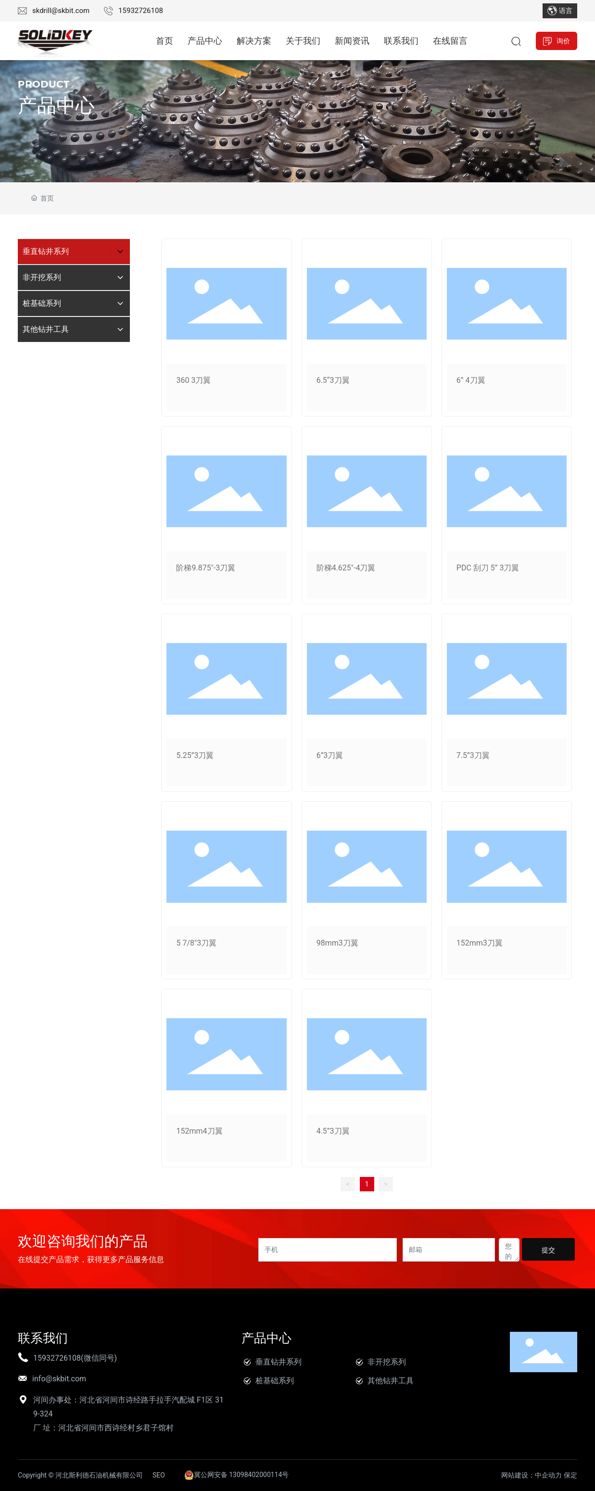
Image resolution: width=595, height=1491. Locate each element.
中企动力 (548, 1475)
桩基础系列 (274, 1380)
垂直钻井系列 (278, 1361)
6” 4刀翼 (470, 380)
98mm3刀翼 (337, 943)
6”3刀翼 (329, 755)
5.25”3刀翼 (195, 755)
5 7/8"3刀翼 (196, 943)
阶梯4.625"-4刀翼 (346, 567)
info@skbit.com (59, 1378)
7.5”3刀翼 (473, 755)
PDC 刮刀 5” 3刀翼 (487, 567)
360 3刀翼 (193, 380)
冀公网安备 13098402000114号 (236, 1474)
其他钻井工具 (390, 1380)
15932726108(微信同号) (75, 1358)
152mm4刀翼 (199, 1131)
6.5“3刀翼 (333, 380)
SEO (158, 1475)
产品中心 (56, 105)
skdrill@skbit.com (60, 10)
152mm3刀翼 (479, 943)
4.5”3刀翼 (333, 1131)
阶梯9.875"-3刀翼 (205, 567)
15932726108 (140, 10)
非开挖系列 (386, 1361)
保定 (570, 1475)
